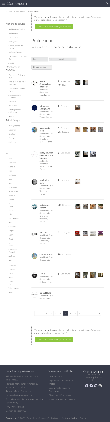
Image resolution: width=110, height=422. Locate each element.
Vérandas (12, 101)
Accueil (9, 11)
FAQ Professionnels (15, 406)
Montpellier (13, 191)
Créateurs (12, 134)
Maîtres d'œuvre (15, 52)
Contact (84, 418)
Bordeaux (12, 195)
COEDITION (45, 292)
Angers (11, 230)
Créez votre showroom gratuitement (54, 26)
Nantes (11, 183)
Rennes (11, 199)
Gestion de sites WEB (16, 410)
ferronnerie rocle (45, 129)
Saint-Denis (10, 282)
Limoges (11, 269)
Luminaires (12, 105)
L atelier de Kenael (45, 206)
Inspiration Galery (44, 181)
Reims (10, 210)
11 (85, 313)
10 (80, 313)
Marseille (12, 162)
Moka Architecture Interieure (45, 84)
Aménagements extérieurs (14, 110)
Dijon (10, 234)
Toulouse (12, 175)
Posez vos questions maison (62, 399)
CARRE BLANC (46, 254)
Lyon (10, 170)
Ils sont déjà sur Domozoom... (19, 391)
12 (89, 313)
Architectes (13, 33)
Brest (10, 239)
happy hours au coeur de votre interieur (46, 155)
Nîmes (11, 273)
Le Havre (10, 204)
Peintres (11, 138)
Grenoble (12, 226)
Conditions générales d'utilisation (42, 418)
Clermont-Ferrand (12, 250)
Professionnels (20, 11)
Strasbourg (12, 187)
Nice (10, 179)
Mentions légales (69, 418)
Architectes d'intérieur (17, 29)
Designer (12, 129)
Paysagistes (13, 41)
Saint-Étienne (14, 218)
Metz (10, 292)
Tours (10, 277)
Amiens (11, 256)
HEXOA (43, 232)
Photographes (14, 125)
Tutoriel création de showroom (20, 399)
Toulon (11, 222)
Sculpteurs (12, 142)
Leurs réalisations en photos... (19, 395)
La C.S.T (43, 273)
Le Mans (10, 244)
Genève (11, 166)
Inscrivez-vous (55, 376)
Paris (10, 158)
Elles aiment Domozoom (60, 395)
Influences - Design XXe (45, 107)
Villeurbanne (13, 288)
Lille (10, 214)
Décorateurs (13, 37)
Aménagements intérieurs (14, 96)
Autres (11, 62)
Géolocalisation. (41, 67)
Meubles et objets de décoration (18, 83)
